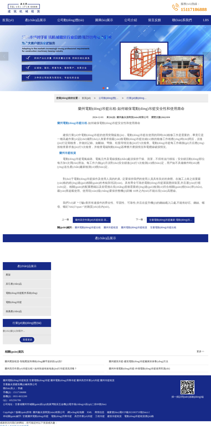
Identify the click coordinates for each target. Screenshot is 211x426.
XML (89, 412)
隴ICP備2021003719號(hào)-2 (135, 412)
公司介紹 (130, 20)
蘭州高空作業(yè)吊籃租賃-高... (91, 219)
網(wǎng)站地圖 (75, 412)
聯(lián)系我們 (182, 20)
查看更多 (27, 339)
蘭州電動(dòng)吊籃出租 (88, 227)
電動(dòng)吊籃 (132, 252)
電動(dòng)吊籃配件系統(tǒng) (99, 252)
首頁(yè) (86, 98)
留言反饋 (154, 20)
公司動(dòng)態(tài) (70, 20)
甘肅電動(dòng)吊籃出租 (163, 227)
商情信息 (99, 412)
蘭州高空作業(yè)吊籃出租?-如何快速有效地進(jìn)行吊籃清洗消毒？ (41, 368)
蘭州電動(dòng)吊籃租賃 (134, 227)
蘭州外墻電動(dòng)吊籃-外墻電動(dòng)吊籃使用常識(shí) (139, 368)
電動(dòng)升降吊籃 (61, 416)
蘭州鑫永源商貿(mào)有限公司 (49, 412)
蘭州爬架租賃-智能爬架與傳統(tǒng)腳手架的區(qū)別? (33, 361)
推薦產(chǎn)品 (159, 252)
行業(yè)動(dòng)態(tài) (137, 98)
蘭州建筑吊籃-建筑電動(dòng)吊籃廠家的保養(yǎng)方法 (138, 361)
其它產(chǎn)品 (65, 252)
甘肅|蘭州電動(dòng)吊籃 (35, 416)
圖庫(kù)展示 (104, 20)
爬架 (44, 252)
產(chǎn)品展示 (35, 20)
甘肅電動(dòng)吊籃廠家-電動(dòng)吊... (170, 219)
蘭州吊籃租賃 (111, 227)
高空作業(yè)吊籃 (83, 416)
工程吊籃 (100, 416)
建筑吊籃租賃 (114, 416)
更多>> (200, 351)
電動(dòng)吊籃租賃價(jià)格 (139, 416)
